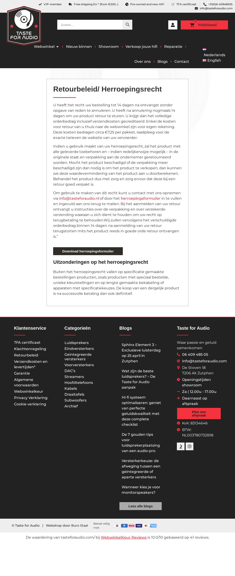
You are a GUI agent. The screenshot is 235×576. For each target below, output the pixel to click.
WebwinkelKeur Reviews (124, 537)
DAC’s (69, 371)
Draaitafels (74, 394)
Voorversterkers (79, 365)
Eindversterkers (79, 348)
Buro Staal (79, 525)
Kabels (70, 388)
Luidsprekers (76, 343)
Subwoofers (75, 400)
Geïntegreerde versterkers (78, 356)
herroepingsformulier (141, 198)
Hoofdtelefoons (78, 382)
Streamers (74, 377)
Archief (71, 406)
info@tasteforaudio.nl (79, 198)
